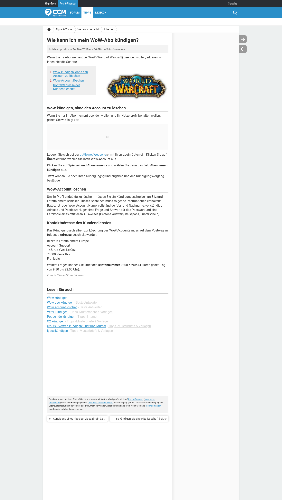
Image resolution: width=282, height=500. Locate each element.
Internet (109, 29)
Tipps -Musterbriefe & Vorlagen (91, 312)
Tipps (87, 12)
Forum (75, 12)
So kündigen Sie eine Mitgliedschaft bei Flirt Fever (139, 419)
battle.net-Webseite (93, 154)
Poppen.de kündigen (61, 317)
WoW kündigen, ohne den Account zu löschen (70, 74)
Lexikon (101, 12)
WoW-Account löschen (68, 80)
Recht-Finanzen (68, 3)
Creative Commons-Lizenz (100, 402)
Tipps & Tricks (64, 29)
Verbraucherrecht (88, 29)
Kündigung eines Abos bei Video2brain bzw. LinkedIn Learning (79, 419)
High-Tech (50, 3)
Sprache (232, 3)
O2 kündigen (55, 321)
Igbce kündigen (57, 331)
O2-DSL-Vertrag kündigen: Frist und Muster (76, 326)
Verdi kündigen (57, 312)
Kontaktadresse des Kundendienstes (66, 87)
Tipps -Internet (87, 317)
